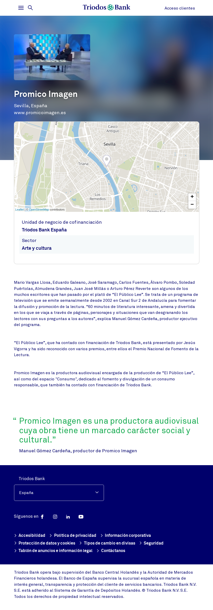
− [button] (192, 205)
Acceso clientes (180, 8)
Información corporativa (129, 535)
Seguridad (158, 543)
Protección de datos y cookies (46, 543)
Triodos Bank (32, 478)
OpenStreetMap (39, 209)
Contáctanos (116, 551)
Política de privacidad (73, 535)
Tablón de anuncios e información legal (55, 551)
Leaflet (19, 209)
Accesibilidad (30, 535)
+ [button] (192, 197)
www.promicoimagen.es (40, 112)
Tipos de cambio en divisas (111, 543)
